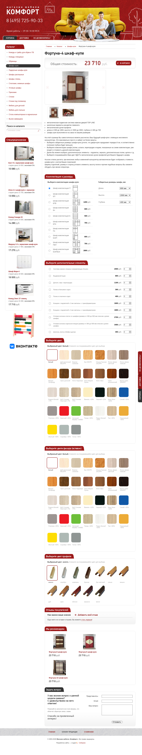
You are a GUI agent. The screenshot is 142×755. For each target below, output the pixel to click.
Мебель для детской (17, 106)
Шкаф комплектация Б (61, 216)
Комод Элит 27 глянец (17, 299)
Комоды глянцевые (16, 57)
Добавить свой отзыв (88, 615)
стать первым (86, 620)
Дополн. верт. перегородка (62, 283)
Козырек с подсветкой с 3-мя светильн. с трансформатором (74, 310)
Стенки (11, 97)
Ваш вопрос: (94, 706)
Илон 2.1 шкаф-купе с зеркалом (21, 190)
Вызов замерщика (16, 119)
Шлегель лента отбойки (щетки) (64, 332)
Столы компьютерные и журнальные (23, 114)
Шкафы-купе (13, 66)
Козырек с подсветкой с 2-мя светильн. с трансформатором (74, 303)
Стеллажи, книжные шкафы (19, 83)
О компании (89, 732)
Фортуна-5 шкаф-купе (88, 652)
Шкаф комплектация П (61, 188)
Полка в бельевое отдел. (62, 289)
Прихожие (13, 92)
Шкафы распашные (16, 75)
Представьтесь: (92, 696)
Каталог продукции (69, 732)
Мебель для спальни (17, 110)
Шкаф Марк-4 (13, 271)
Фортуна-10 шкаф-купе (58, 678)
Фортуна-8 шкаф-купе (58, 652)
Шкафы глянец (14, 79)
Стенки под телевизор (17, 101)
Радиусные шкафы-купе (18, 70)
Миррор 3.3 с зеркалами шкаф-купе (23, 244)
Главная (51, 732)
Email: (96, 701)
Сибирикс (82, 743)
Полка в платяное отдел (61, 296)
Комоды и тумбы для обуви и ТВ (21, 52)
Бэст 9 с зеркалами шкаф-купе (21, 163)
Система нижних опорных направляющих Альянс (70, 269)
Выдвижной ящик (59, 276)
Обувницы (13, 61)
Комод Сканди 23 (15, 217)
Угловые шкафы (15, 88)
